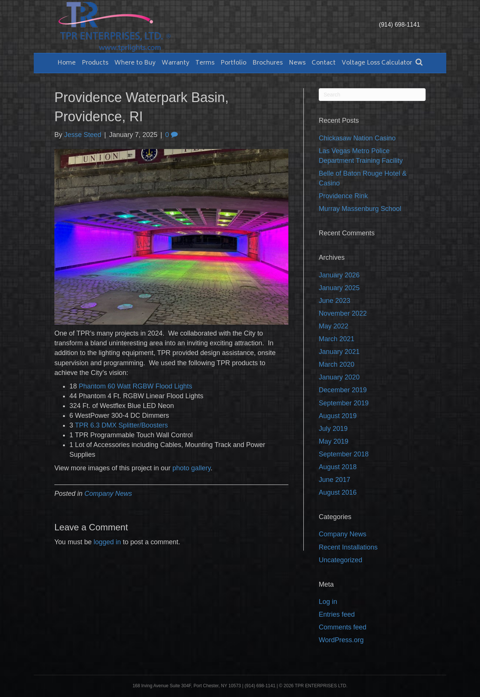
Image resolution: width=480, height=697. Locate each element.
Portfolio (233, 63)
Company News (108, 493)
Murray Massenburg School (360, 208)
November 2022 (343, 313)
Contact (324, 63)
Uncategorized (340, 560)
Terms (204, 63)
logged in (107, 542)
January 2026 (339, 275)
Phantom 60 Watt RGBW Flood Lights (135, 386)
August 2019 (338, 416)
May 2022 (333, 326)
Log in (328, 601)
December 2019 (343, 390)
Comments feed (342, 627)
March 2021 (336, 339)
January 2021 (339, 351)
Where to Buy (135, 63)
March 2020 (336, 364)
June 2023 (334, 300)
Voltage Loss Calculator (377, 63)
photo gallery (191, 468)
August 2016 (338, 492)
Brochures (267, 63)
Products (95, 63)
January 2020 (339, 377)
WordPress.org (341, 640)
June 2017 (334, 479)
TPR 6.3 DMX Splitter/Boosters (121, 425)
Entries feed (337, 614)
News (297, 63)
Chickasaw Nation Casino (357, 138)
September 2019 (344, 403)
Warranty (175, 63)
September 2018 (344, 454)
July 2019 (333, 428)
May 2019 (333, 441)
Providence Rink (343, 196)
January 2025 (339, 288)
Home (66, 63)
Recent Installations (348, 547)
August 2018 (338, 467)
